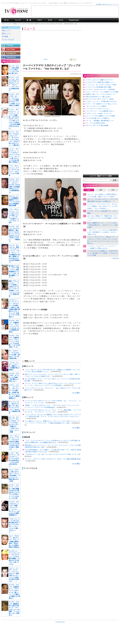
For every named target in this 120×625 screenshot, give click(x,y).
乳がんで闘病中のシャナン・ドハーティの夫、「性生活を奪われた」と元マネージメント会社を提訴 (102, 225)
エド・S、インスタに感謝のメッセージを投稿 (100, 116)
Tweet (45, 59)
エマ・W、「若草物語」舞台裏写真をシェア (99, 120)
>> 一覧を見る (114, 258)
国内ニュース (18, 23)
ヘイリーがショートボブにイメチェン (97, 108)
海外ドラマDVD (50, 20)
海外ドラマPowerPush (73, 20)
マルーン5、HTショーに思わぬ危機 (96, 125)
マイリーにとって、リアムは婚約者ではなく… (100, 111)
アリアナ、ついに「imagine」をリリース (98, 113)
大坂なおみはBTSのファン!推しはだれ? (98, 96)
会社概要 (98, 4)
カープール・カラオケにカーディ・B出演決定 (100, 89)
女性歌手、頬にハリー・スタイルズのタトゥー (100, 94)
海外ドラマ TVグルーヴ (6, 20)
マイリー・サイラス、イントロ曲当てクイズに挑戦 (101, 92)
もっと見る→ (76, 393)
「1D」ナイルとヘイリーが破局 (95, 106)
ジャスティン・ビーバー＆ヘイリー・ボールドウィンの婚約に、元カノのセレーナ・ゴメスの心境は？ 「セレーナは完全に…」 (102, 206)
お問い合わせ (106, 4)
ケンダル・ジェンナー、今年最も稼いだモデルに (101, 101)
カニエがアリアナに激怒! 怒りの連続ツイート (100, 82)
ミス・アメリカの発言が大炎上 (95, 123)
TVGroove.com (60, 622)
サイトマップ (114, 4)
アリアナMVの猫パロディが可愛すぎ (97, 118)
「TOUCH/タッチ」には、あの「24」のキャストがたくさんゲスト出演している (50, 454)
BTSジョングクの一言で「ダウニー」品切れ (99, 99)
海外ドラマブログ (39, 20)
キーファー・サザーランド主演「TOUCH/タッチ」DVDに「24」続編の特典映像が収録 (53, 459)
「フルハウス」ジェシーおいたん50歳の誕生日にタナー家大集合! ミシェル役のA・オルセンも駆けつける (102, 232)
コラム (60, 20)
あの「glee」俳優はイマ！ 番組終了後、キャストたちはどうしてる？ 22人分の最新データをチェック (102, 218)
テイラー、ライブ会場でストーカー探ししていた (101, 104)
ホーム (4, 23)
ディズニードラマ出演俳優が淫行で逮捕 (98, 87)
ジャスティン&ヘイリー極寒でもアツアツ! (99, 80)
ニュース (9, 23)
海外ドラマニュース (17, 20)
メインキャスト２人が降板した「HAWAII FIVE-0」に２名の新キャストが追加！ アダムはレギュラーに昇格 (102, 253)
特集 (28, 20)
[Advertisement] (75, 11)
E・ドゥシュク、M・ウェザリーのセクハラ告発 (100, 85)
